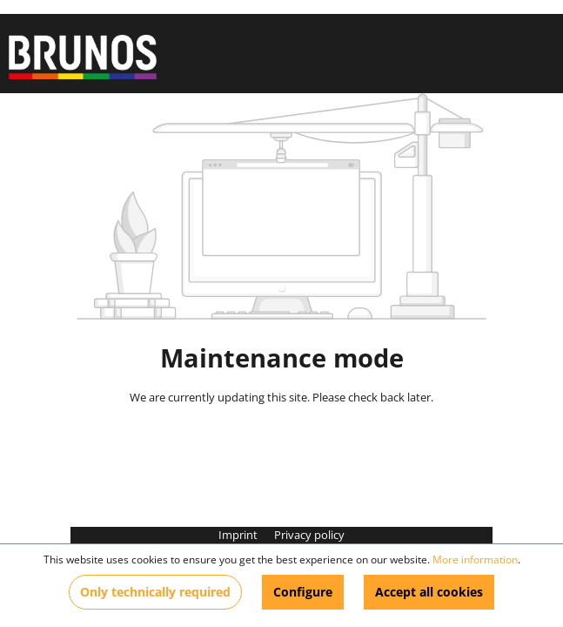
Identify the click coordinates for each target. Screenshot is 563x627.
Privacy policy (309, 535)
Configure (302, 591)
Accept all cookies (429, 591)
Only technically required (155, 591)
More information (475, 559)
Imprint (239, 535)
